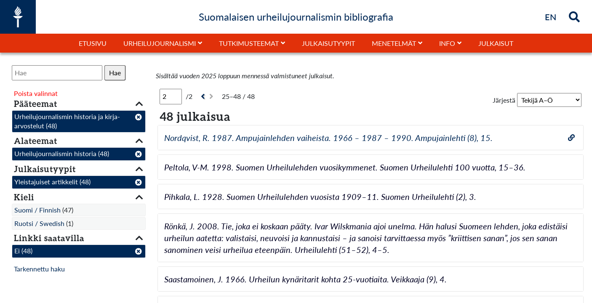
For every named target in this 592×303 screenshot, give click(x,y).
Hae (115, 73)
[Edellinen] (202, 96)
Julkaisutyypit (328, 43)
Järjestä (504, 100)
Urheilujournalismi (159, 43)
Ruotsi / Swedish (39, 223)
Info (447, 43)
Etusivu (93, 43)
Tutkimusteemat (249, 43)
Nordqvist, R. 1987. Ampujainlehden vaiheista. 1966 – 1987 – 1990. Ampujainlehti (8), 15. (328, 138)
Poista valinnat (36, 93)
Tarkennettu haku (39, 269)
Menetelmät (394, 43)
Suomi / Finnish (37, 210)
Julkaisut (495, 43)
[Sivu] (171, 96)
